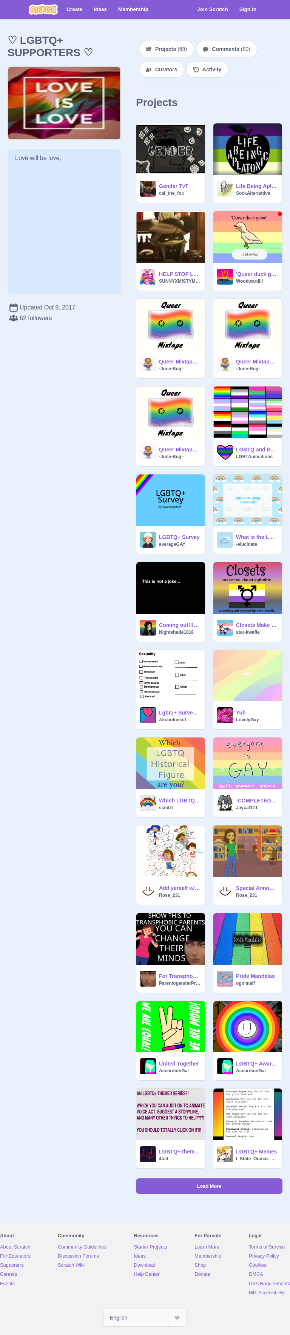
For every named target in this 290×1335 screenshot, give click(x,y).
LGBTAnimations (254, 456)
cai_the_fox (171, 193)
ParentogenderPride (180, 983)
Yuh (241, 713)
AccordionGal (174, 1070)
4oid (163, 1158)
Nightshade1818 (176, 632)
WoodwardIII (249, 281)
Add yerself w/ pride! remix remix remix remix (180, 888)
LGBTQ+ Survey (179, 537)
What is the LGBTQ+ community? (257, 537)
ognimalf (245, 983)
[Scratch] (43, 9)
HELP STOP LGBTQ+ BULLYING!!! (180, 274)
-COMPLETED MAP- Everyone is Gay (257, 801)
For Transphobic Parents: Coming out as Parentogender (180, 976)
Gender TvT (173, 186)
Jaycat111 (247, 807)
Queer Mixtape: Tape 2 (257, 362)
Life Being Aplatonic (257, 186)
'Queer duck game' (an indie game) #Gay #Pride (257, 274)
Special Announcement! (257, 888)
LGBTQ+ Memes (256, 1152)
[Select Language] (145, 1318)
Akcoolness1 (173, 719)
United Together (179, 1064)
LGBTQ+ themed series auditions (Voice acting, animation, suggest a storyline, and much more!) (180, 1152)
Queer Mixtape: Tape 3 (180, 362)
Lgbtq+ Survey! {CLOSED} (180, 713)
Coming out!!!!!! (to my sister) (180, 625)
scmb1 (166, 807)
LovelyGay (247, 719)
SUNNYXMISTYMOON (180, 281)
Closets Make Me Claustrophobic (257, 625)
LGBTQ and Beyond (257, 450)
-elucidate (246, 544)
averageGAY (172, 544)
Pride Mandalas (255, 976)
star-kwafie (248, 632)
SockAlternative (253, 193)
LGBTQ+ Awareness (257, 1064)
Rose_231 (169, 895)
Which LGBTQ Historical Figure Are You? (180, 801)
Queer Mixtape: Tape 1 (180, 450)
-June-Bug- (171, 368)
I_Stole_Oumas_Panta (257, 1158)
